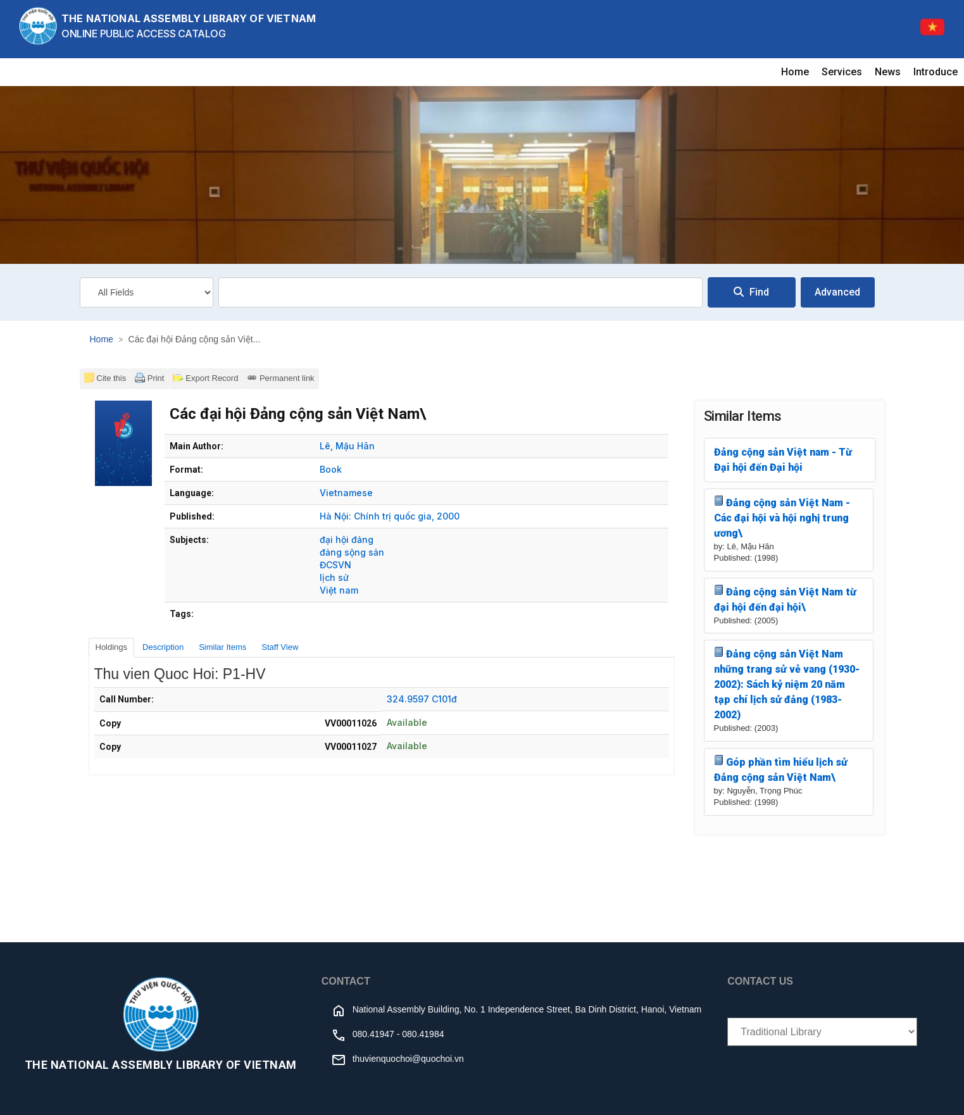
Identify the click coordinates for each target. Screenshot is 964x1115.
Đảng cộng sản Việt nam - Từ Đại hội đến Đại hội (783, 459)
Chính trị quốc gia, (394, 516)
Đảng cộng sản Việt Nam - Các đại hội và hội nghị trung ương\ (782, 517)
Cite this (105, 378)
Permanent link (280, 378)
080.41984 (423, 1034)
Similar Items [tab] (222, 647)
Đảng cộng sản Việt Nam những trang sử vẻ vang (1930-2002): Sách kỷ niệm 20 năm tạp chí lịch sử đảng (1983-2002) (787, 684)
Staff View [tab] (279, 647)
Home (795, 72)
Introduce (935, 72)
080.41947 (373, 1034)
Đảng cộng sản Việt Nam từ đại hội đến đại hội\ (785, 599)
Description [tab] (163, 647)
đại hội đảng (346, 539)
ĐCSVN (335, 564)
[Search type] (146, 292)
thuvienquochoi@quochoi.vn (408, 1059)
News (888, 72)
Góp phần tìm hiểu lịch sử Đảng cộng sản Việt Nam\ (781, 769)
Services (842, 72)
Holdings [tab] (112, 647)
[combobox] (460, 292)
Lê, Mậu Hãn (347, 445)
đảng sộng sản (352, 552)
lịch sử (334, 577)
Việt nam (339, 590)
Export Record (205, 378)
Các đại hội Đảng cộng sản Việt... (194, 339)
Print (149, 378)
